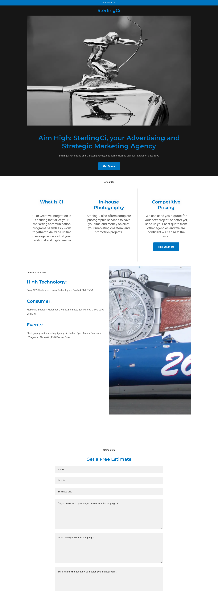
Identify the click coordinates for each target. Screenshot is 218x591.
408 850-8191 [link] (109, 2)
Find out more (166, 246)
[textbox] (109, 469)
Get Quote (109, 166)
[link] (109, 11)
